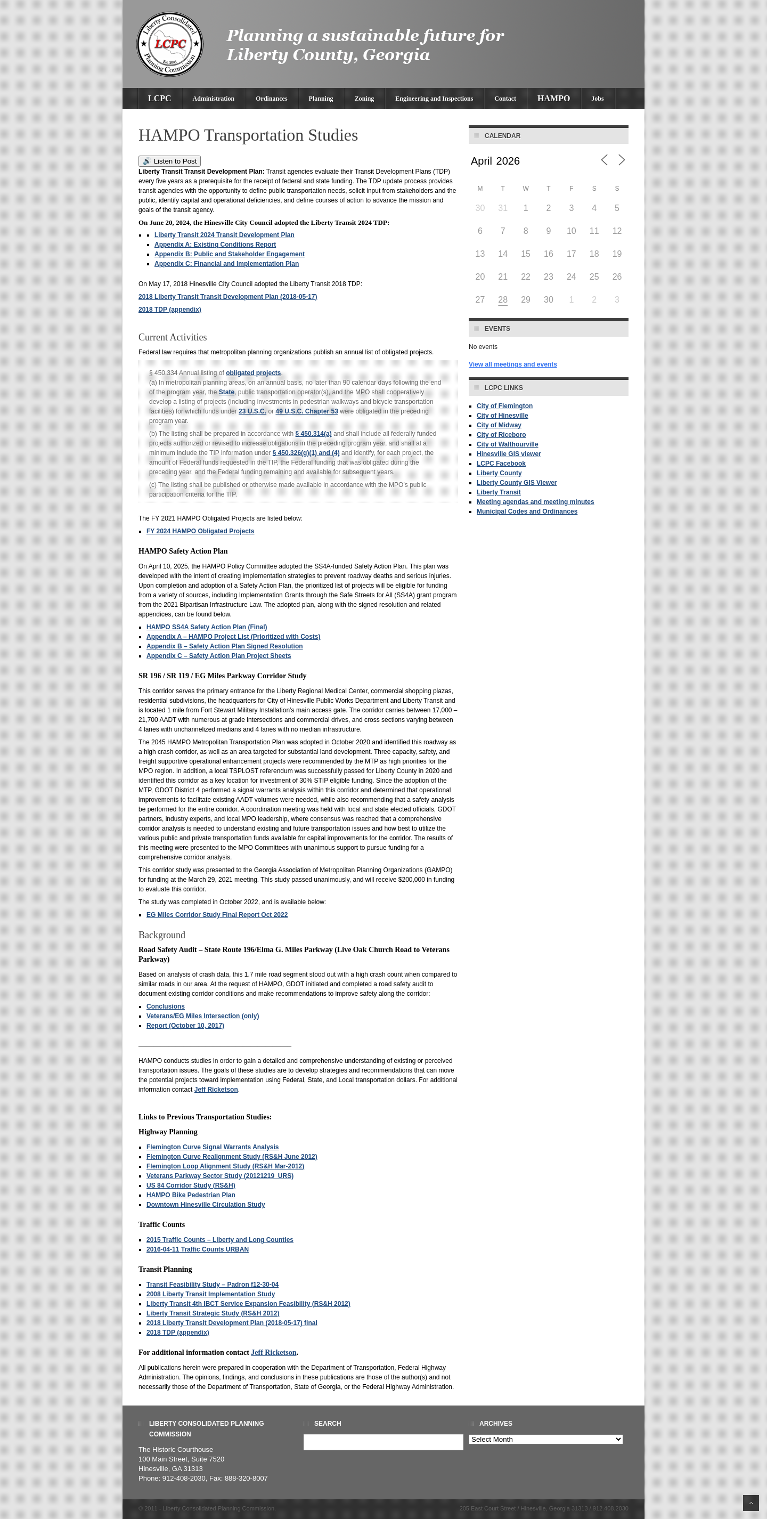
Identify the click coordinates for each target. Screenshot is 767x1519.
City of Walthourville (507, 444)
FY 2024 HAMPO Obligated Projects (200, 531)
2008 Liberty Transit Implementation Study (210, 1294)
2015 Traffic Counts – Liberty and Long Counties (219, 1240)
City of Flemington (505, 406)
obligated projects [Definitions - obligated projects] (253, 373)
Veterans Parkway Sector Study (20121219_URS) (219, 1176)
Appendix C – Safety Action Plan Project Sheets (218, 656)
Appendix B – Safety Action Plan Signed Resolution (224, 646)
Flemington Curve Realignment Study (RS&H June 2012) (231, 1156)
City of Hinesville (502, 415)
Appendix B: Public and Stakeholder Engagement (229, 254)
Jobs (597, 98)
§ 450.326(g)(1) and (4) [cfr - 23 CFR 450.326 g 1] (306, 453)
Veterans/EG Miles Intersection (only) (202, 1016)
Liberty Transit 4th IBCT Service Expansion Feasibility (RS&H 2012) (248, 1303)
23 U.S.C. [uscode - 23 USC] (252, 411)
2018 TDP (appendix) (169, 309)
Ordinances (271, 98)
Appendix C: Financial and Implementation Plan (226, 263)
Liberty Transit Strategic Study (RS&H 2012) (212, 1313)
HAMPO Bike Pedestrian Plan (190, 1195)
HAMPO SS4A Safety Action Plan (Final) (206, 627)
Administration (214, 98)
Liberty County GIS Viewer (517, 482)
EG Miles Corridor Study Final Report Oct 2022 (217, 915)
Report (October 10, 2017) (185, 1025)
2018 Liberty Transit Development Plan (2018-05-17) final (231, 1323)
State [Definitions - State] (226, 392)
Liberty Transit (499, 492)
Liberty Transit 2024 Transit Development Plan (224, 235)
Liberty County (499, 473)
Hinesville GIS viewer (509, 454)
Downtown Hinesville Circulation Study (205, 1204)
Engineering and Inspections (434, 98)
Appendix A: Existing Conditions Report (215, 244)
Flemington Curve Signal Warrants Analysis (212, 1147)
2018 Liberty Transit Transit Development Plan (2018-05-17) (227, 296)
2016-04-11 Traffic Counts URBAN (197, 1249)
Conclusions (165, 1006)
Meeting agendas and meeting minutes (535, 502)
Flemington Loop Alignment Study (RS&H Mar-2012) (225, 1166)
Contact (505, 98)
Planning (321, 98)
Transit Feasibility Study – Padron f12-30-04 (212, 1284)
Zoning (364, 98)
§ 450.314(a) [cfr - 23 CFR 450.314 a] (314, 433)
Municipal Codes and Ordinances (527, 511)
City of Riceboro (501, 434)
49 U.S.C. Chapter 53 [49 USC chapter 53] (306, 411)
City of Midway (499, 425)
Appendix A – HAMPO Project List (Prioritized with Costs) (233, 636)
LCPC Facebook (501, 463)
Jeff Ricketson (216, 1089)
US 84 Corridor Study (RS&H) (190, 1185)
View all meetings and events (513, 364)
